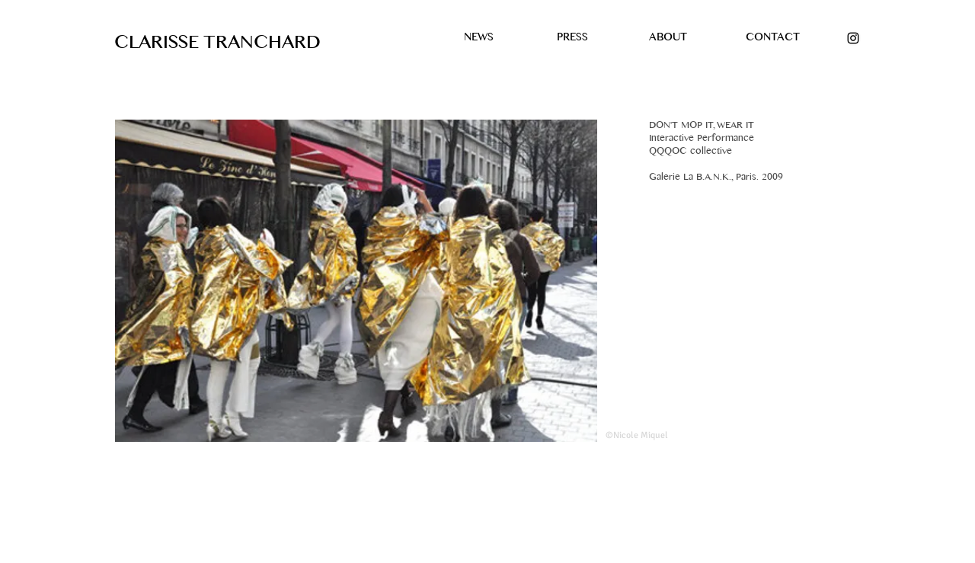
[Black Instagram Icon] (853, 38)
